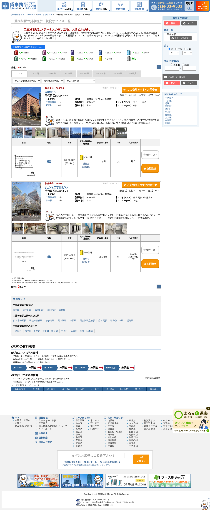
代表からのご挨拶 (47, 420)
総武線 (111, 429)
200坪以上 (133, 73)
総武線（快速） (115, 432)
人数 (187, 49)
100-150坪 (101, 73)
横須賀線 (112, 440)
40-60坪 (52, 73)
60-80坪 (68, 73)
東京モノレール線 (172, 420)
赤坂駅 (73, 320)
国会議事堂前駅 (87, 320)
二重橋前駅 (51, 102)
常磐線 (111, 446)
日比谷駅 (51, 310)
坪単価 (175, 65)
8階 (49, 161)
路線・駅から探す (44, 14)
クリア (190, 23)
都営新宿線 (149, 429)
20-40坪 (36, 73)
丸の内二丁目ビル (56, 187)
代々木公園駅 (19, 320)
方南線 (132, 426)
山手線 (111, 420)
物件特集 (43, 433)
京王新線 (167, 429)
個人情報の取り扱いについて (53, 426)
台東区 (168, 120)
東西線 (132, 429)
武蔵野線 (112, 443)
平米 (178, 49)
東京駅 (49, 105)
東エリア (94, 420)
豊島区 (168, 115)
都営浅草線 (149, 420)
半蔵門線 (133, 437)
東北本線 (112, 437)
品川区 (168, 112)
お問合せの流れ (22, 420)
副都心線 (133, 440)
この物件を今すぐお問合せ (142, 89)
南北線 (132, 443)
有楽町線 (133, 434)
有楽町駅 (39, 310)
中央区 (64, 331)
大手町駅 (27, 310)
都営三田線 (149, 423)
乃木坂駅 (62, 320)
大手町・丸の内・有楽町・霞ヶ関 (41, 331)
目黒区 (168, 123)
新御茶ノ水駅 (116, 320)
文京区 (168, 117)
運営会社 (43, 418)
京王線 (166, 423)
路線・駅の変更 (182, 38)
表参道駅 (50, 320)
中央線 (111, 426)
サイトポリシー (46, 429)
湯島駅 (130, 320)
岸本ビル (50, 92)
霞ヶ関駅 (102, 320)
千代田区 (17, 331)
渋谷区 (168, 109)
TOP (17, 417)
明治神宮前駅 (35, 320)
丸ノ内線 (133, 423)
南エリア (94, 426)
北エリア (94, 429)
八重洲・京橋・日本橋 (82, 331)
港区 (167, 103)
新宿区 (168, 106)
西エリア (94, 423)
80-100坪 (84, 73)
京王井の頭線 (169, 426)
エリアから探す (83, 418)
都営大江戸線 (150, 426)
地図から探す (45, 442)
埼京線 (111, 434)
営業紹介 (43, 423)
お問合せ (19, 423)
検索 (173, 23)
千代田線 (133, 446)
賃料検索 (43, 438)
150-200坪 (117, 73)
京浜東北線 (113, 423)
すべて (19, 73)
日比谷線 (133, 432)
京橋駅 (62, 310)
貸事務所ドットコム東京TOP (23, 14)
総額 (185, 65)
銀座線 (132, 420)
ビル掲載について (23, 426)
